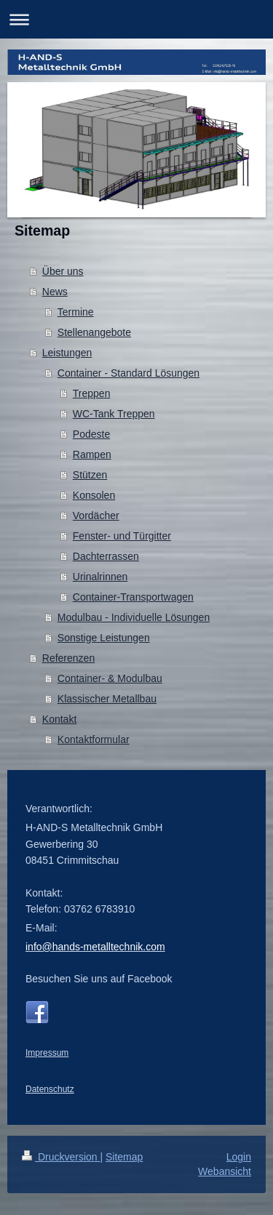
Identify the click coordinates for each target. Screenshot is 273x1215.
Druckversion (61, 1157)
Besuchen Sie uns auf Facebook (99, 979)
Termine (76, 312)
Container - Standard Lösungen (128, 373)
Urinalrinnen (100, 576)
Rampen (92, 454)
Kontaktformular (94, 739)
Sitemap (124, 1157)
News (55, 291)
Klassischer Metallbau (107, 699)
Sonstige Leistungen (104, 637)
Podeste (91, 434)
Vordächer (96, 515)
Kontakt (59, 719)
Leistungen (67, 352)
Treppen (92, 393)
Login (238, 1157)
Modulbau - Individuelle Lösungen (134, 617)
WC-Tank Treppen (114, 414)
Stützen (90, 475)
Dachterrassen (106, 556)
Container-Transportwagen (133, 597)
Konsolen (94, 495)
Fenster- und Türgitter (122, 536)
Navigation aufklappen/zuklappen (136, 19)
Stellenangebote (94, 332)
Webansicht (224, 1171)
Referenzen (68, 658)
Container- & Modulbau (110, 678)
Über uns (63, 271)
